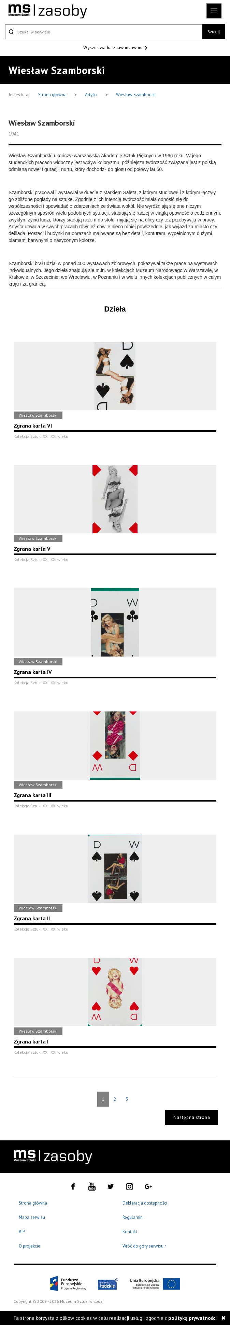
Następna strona (191, 1117)
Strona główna (53, 95)
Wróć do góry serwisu (145, 1246)
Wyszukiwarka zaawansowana (114, 47)
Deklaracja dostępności (145, 1203)
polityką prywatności (192, 1318)
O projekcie (29, 1246)
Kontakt (130, 1232)
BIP (22, 1232)
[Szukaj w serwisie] (103, 31)
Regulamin (133, 1217)
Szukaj (213, 31)
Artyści (91, 95)
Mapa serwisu (32, 1217)
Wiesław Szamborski (136, 95)
